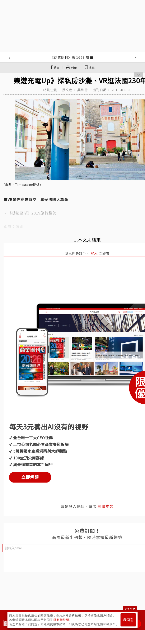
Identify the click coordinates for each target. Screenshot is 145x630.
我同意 (128, 620)
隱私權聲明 (61, 619)
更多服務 (130, 608)
